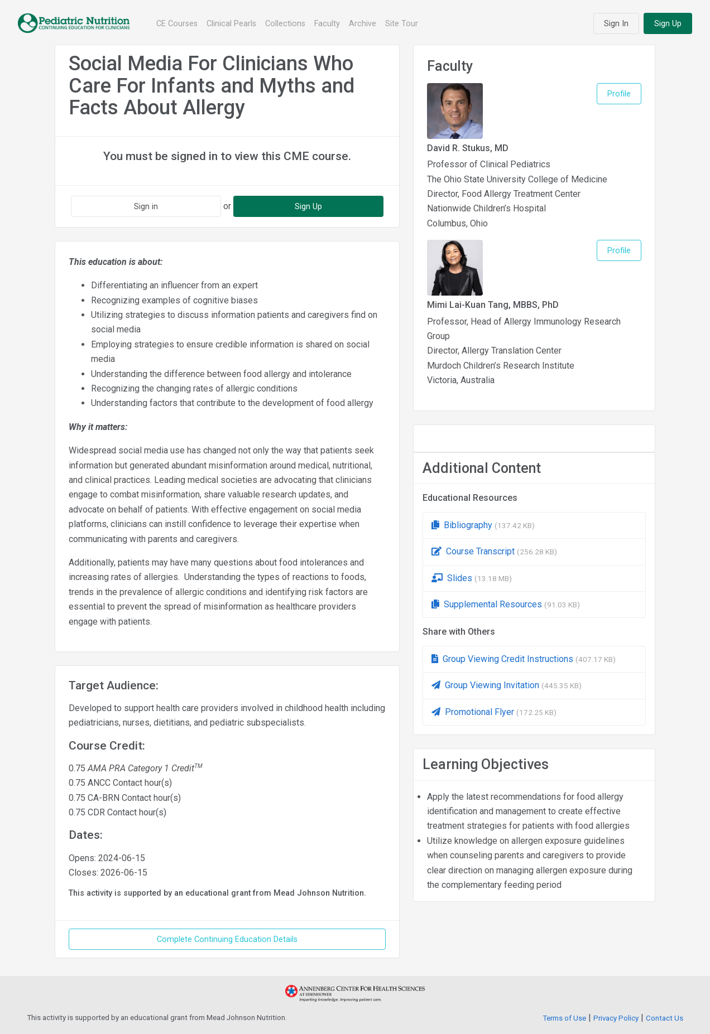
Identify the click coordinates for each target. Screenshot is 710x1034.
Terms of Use (564, 1018)
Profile (619, 93)
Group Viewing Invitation (506, 685)
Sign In (616, 23)
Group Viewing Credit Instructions (523, 659)
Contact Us (664, 1018)
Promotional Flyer (494, 712)
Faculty (327, 23)
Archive (362, 23)
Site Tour (401, 23)
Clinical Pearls (231, 23)
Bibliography (483, 525)
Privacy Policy (616, 1018)
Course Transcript (494, 551)
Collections (285, 23)
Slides (471, 578)
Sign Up (668, 23)
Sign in (146, 206)
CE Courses (177, 23)
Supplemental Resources (505, 604)
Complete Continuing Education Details (227, 939)
